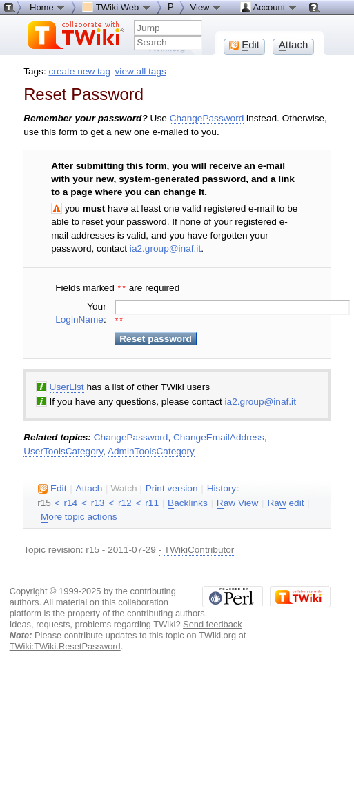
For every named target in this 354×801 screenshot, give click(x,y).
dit (52, 487)
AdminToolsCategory (151, 450)
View (206, 6)
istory (221, 487)
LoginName (79, 318)
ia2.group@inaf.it (165, 248)
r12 (125, 501)
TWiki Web (116, 6)
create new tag (79, 71)
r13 (98, 501)
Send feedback (212, 623)
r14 (70, 501)
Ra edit (285, 501)
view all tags (140, 71)
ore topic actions (79, 515)
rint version (172, 487)
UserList (67, 386)
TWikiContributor (199, 548)
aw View (237, 501)
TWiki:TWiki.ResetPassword (65, 645)
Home (48, 6)
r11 (152, 501)
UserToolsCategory (63, 450)
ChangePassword (207, 118)
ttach (89, 487)
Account (268, 6)
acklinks (188, 501)
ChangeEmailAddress (218, 436)
